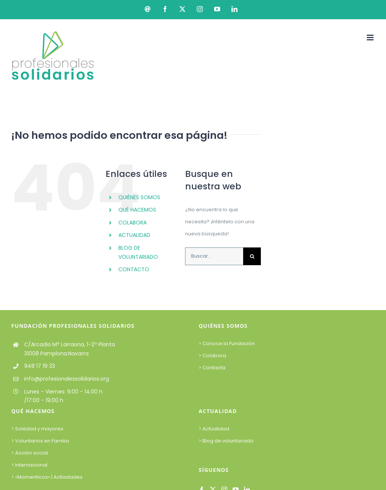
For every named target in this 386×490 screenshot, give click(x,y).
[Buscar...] (214, 256)
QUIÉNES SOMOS (139, 197)
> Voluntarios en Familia (40, 440)
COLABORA (132, 222)
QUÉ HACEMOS (137, 210)
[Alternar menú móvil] (371, 37)
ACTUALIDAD (134, 235)
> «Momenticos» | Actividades (47, 477)
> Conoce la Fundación (227, 343)
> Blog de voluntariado (226, 440)
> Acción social (29, 452)
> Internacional (29, 464)
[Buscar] (252, 256)
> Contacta (212, 367)
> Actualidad (214, 428)
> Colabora (213, 355)
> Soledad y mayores (37, 428)
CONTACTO (133, 269)
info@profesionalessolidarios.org (66, 378)
